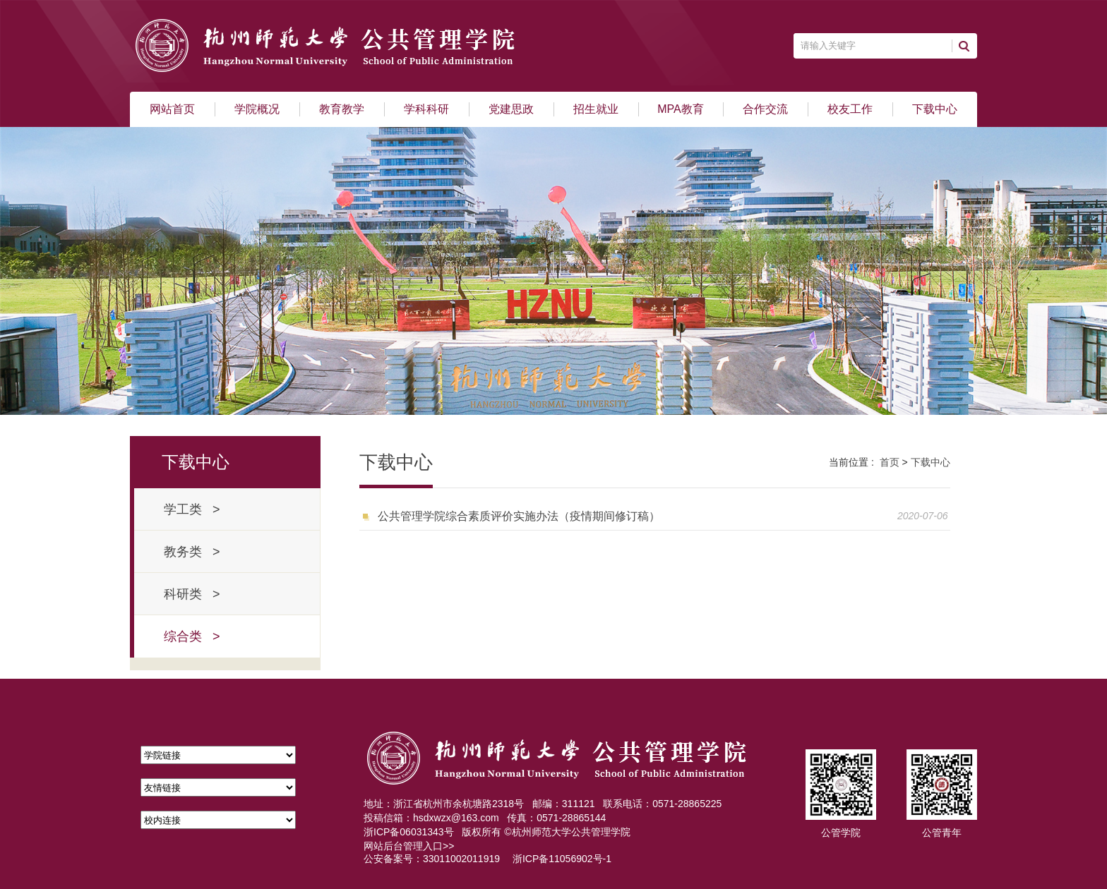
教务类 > (192, 552)
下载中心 (934, 109)
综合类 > (192, 636)
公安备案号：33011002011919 (432, 858)
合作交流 (765, 109)
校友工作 (850, 109)
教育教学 (341, 109)
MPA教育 (680, 109)
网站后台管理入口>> (409, 846)
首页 (889, 462)
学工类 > (192, 509)
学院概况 (257, 109)
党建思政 (511, 109)
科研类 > (192, 594)
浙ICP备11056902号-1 (562, 858)
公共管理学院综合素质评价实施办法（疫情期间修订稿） (519, 516)
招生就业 (595, 109)
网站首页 (172, 109)
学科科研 (426, 109)
